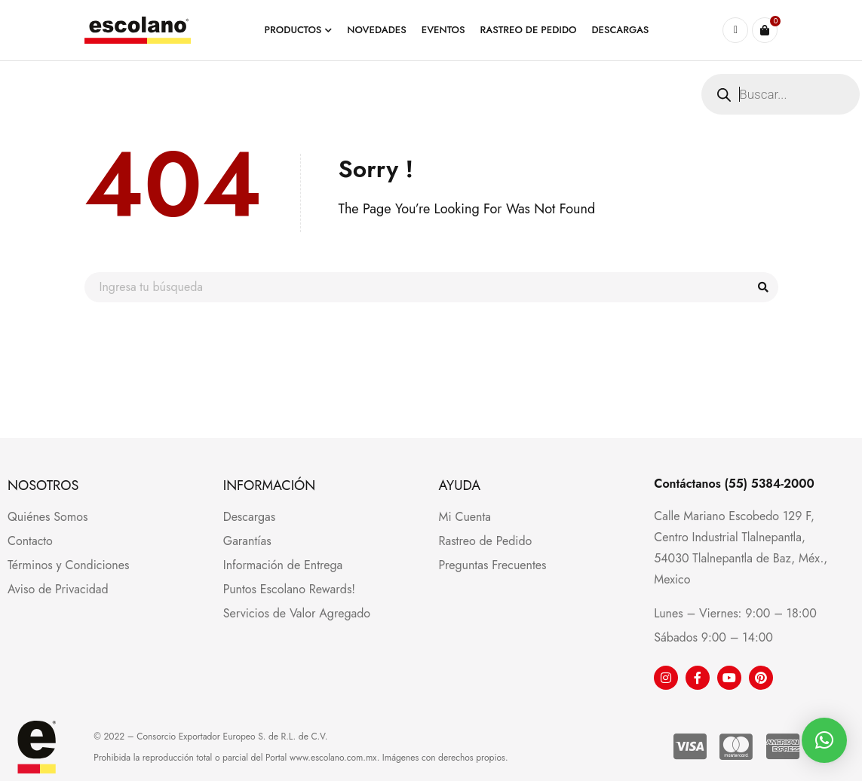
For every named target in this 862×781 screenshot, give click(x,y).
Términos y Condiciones (68, 565)
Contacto (30, 541)
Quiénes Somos (48, 516)
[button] (824, 740)
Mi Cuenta (465, 516)
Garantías (247, 541)
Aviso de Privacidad (58, 589)
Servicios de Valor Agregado (296, 613)
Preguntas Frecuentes (493, 565)
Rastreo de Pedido (485, 541)
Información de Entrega (283, 565)
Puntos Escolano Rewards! (289, 589)
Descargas (249, 516)
